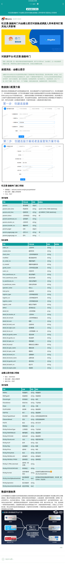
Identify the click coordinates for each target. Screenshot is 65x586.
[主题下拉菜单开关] (63, 4)
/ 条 (32, 4)
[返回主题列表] (2, 4)
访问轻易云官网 (32, 1)
